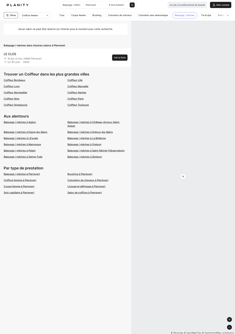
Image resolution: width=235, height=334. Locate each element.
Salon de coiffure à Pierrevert (84, 192)
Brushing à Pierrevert (79, 174)
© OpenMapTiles (192, 332)
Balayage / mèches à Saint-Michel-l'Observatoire (95, 150)
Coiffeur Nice (11, 98)
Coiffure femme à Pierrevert (20, 180)
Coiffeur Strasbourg (15, 104)
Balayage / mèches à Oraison (84, 144)
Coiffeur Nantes (76, 92)
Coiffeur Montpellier (15, 92)
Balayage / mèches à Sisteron (84, 156)
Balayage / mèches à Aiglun (20, 122)
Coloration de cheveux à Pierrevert (87, 180)
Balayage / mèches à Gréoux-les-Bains (90, 132)
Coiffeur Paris (75, 98)
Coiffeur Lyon (12, 86)
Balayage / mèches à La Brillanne (86, 138)
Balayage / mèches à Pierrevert (22, 174)
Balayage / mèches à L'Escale (21, 138)
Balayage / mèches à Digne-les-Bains (25, 132)
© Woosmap (177, 332)
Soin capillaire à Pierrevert (19, 192)
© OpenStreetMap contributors (218, 332)
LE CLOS (10, 54)
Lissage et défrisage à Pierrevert (86, 186)
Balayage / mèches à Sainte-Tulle (23, 156)
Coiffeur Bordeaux (14, 80)
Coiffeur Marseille (77, 86)
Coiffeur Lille (74, 80)
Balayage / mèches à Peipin (20, 150)
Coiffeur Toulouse (78, 104)
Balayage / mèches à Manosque (22, 144)
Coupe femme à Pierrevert (19, 186)
